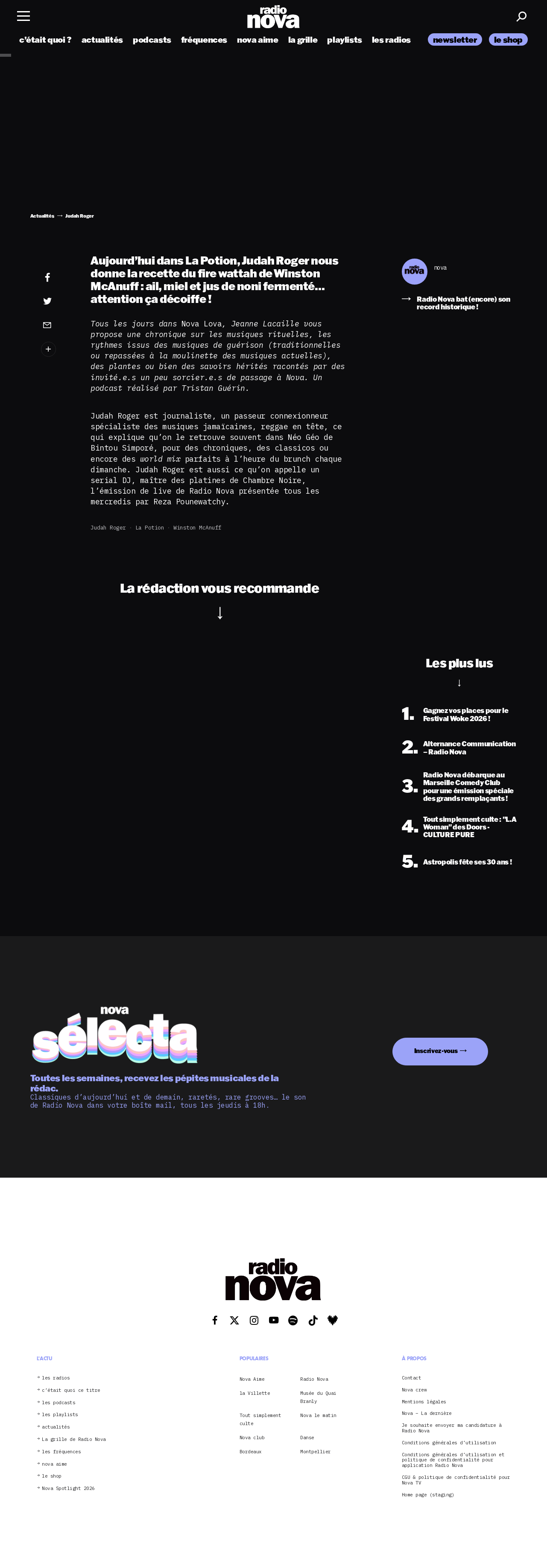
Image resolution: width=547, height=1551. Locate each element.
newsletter (455, 39)
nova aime (257, 39)
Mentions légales (424, 1402)
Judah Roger (108, 527)
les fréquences (61, 1452)
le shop (508, 39)
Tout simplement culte (260, 1419)
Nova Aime (252, 1379)
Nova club (252, 1437)
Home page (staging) (428, 1495)
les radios (391, 39)
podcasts (152, 39)
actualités (102, 39)
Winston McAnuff (197, 527)
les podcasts (58, 1403)
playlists (344, 39)
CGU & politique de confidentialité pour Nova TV (456, 1480)
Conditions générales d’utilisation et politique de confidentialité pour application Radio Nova (453, 1460)
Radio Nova (314, 1379)
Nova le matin (318, 1415)
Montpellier (315, 1452)
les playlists (60, 1414)
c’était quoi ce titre (71, 1390)
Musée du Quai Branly (318, 1397)
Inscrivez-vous (436, 1051)
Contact (411, 1378)
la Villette (255, 1393)
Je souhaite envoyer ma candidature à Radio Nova (452, 1428)
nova (440, 267)
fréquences (204, 39)
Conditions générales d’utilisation (449, 1443)
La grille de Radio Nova (74, 1439)
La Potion (149, 527)
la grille (303, 39)
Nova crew (414, 1390)
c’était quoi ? (45, 39)
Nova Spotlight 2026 (68, 1488)
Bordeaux (251, 1452)
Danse (307, 1437)
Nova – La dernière (427, 1413)
